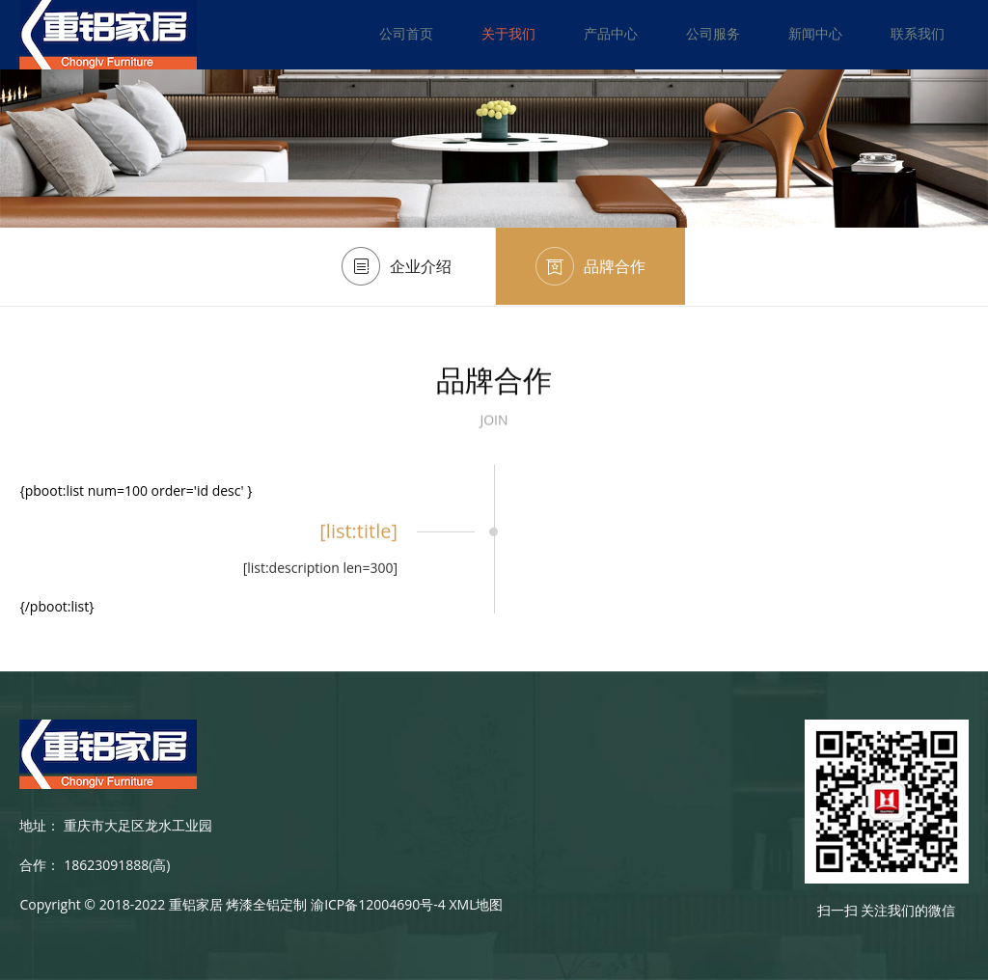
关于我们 (508, 33)
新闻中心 (815, 33)
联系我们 (918, 33)
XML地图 (476, 904)
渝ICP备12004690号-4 (378, 904)
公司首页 (406, 33)
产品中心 (611, 33)
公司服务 (713, 33)
